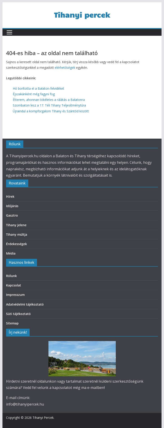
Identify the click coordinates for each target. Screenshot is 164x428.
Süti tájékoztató (18, 314)
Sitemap (12, 323)
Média (10, 253)
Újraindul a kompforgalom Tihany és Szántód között (51, 111)
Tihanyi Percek (43, 417)
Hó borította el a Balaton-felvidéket (38, 88)
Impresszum (15, 295)
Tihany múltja (16, 234)
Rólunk (11, 276)
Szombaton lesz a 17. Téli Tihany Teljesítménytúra (49, 105)
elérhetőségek (65, 67)
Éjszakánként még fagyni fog (34, 94)
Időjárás (12, 206)
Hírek (10, 196)
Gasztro (12, 215)
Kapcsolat (13, 285)
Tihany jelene (16, 225)
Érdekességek (16, 244)
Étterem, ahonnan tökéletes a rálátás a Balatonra (49, 100)
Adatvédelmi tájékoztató (25, 304)
